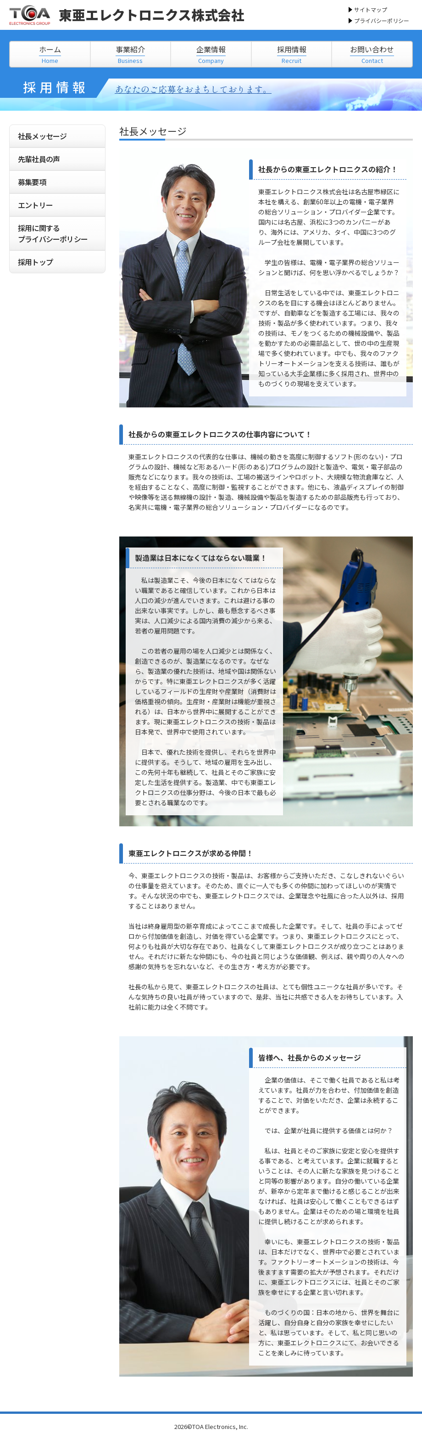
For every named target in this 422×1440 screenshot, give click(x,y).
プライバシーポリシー (381, 20)
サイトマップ (370, 9)
